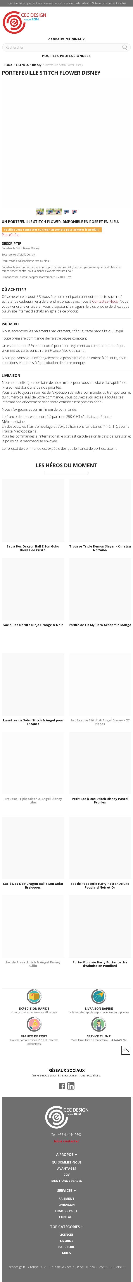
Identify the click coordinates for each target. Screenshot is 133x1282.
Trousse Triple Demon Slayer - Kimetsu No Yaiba (100, 548)
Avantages (66, 1168)
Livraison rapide (99, 1008)
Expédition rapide (34, 1008)
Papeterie (66, 1247)
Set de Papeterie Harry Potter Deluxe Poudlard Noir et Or (100, 885)
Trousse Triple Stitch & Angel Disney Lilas (33, 801)
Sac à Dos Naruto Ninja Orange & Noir (33, 625)
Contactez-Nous (105, 301)
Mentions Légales (66, 1181)
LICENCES (22, 65)
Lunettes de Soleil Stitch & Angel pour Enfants (33, 722)
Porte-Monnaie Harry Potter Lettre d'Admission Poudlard (100, 964)
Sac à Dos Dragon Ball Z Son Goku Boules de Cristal (33, 548)
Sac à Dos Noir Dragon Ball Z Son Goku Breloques (33, 885)
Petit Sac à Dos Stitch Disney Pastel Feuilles (100, 801)
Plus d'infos (10, 234)
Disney (36, 65)
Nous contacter (66, 1141)
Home (8, 65)
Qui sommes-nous (66, 1162)
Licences (66, 1234)
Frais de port (66, 1211)
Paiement (66, 1198)
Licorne (66, 1241)
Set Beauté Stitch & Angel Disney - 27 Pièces (100, 722)
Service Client (99, 1036)
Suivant (66, 218)
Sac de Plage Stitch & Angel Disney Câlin (32, 964)
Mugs (66, 1253)
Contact (66, 1217)
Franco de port (34, 1036)
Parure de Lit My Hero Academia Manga (100, 625)
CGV (67, 1174)
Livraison (67, 1205)
